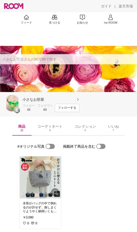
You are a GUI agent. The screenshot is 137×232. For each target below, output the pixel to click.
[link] (40, 177)
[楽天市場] (126, 6)
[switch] (50, 146)
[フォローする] (67, 108)
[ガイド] (106, 6)
